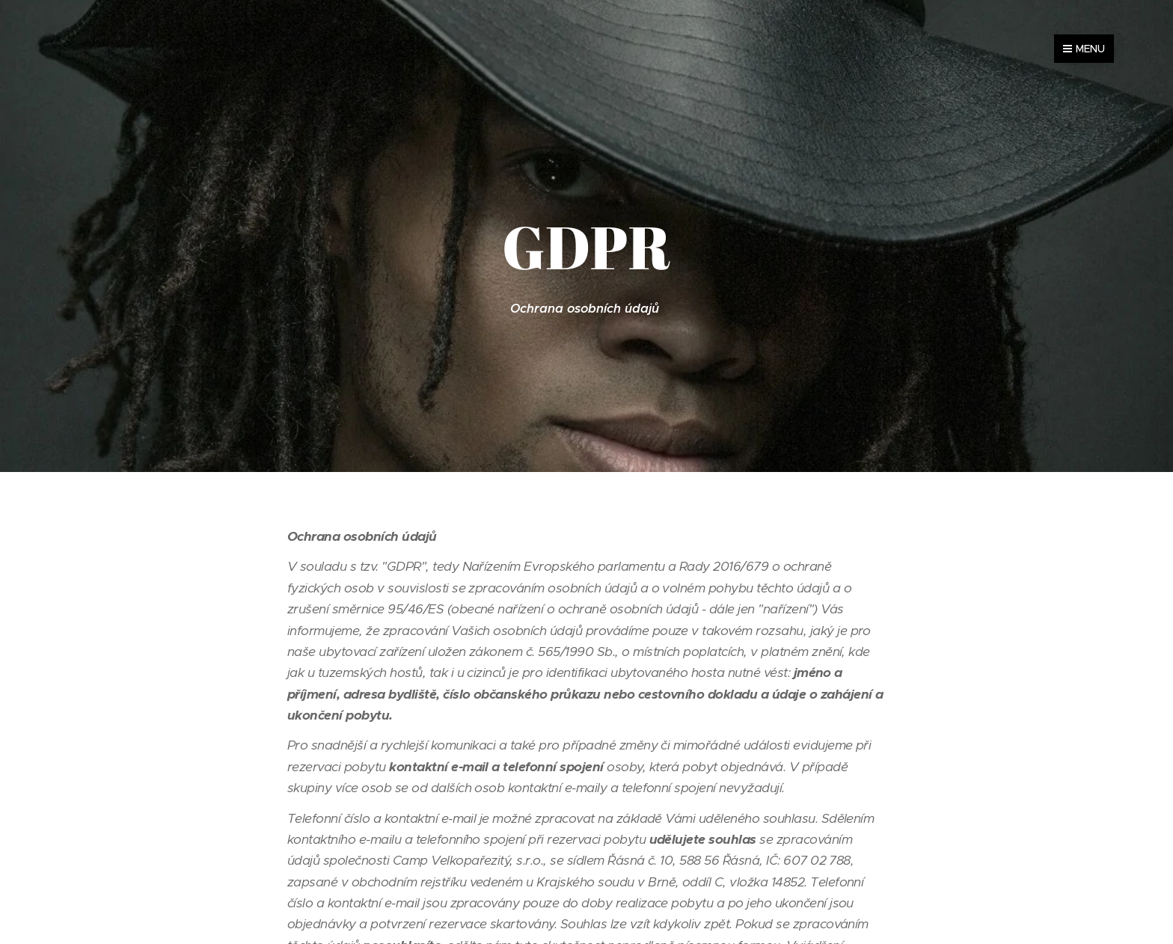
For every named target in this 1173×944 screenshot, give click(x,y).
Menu (1084, 48)
